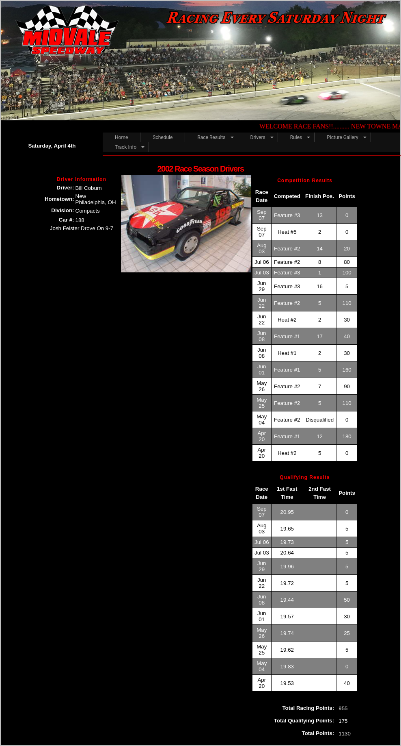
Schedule (162, 137)
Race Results (211, 137)
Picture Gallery (342, 137)
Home (121, 137)
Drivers (257, 137)
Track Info (125, 147)
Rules (296, 137)
